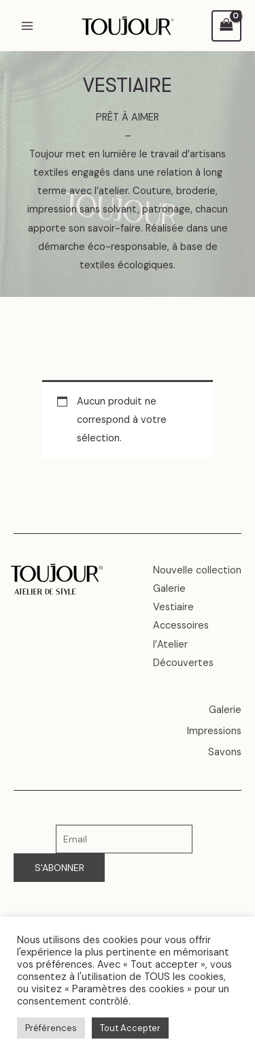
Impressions (214, 731)
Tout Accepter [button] (130, 1028)
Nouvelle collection (197, 570)
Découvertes (183, 663)
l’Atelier (170, 644)
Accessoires (181, 625)
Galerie (169, 588)
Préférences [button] (51, 1028)
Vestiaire (173, 607)
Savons (224, 752)
